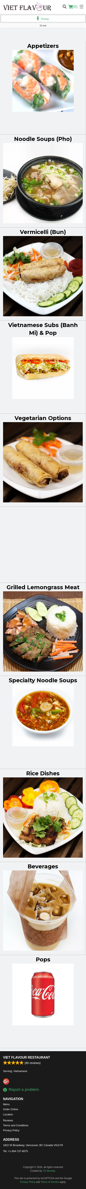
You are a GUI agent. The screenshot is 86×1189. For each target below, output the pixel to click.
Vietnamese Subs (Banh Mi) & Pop (43, 329)
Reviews (8, 1120)
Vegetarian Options (43, 418)
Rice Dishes (43, 773)
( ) (72, 7)
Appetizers (43, 46)
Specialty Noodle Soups (43, 680)
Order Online (10, 1109)
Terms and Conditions (15, 1125)
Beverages (43, 866)
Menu (6, 1104)
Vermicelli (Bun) (43, 232)
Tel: (15, 1151)
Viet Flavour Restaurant (26, 1057)
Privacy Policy (11, 1130)
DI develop (49, 1170)
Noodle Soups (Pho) (43, 139)
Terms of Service (50, 1182)
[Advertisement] (43, 36)
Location (8, 1114)
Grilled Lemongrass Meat (43, 587)
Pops (43, 959)
